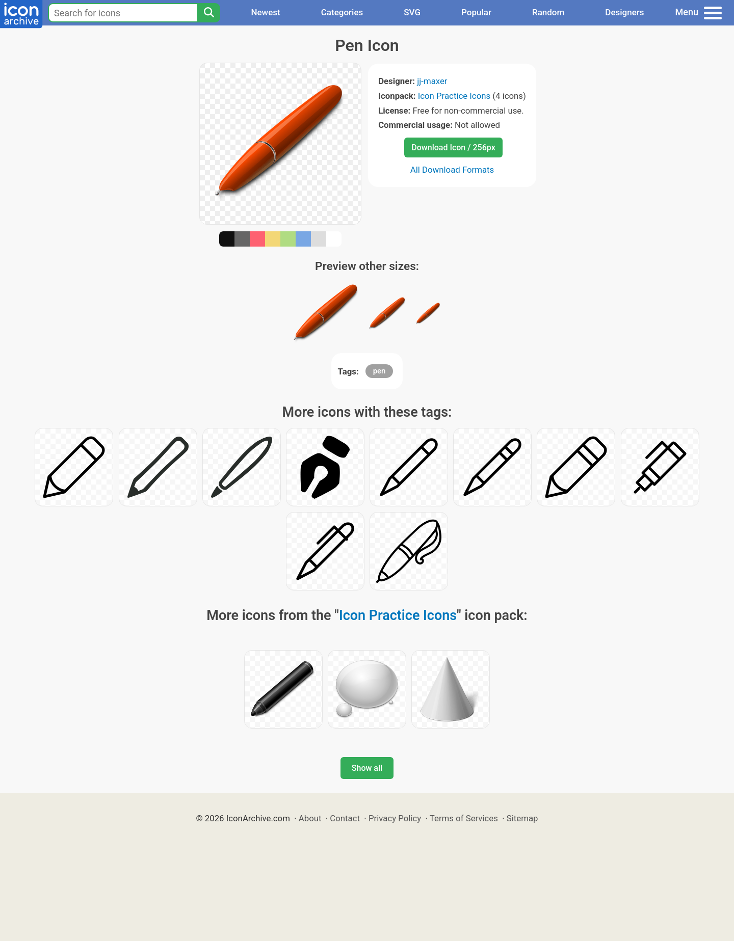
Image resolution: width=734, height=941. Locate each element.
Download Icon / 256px (453, 147)
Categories (342, 12)
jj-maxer (432, 81)
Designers (624, 12)
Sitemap (522, 818)
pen (379, 370)
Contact (345, 818)
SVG (412, 12)
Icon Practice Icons (454, 96)
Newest (265, 12)
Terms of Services (464, 818)
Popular (476, 12)
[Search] (208, 12)
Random (548, 12)
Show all (367, 768)
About (310, 818)
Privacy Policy (395, 818)
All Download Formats (452, 170)
